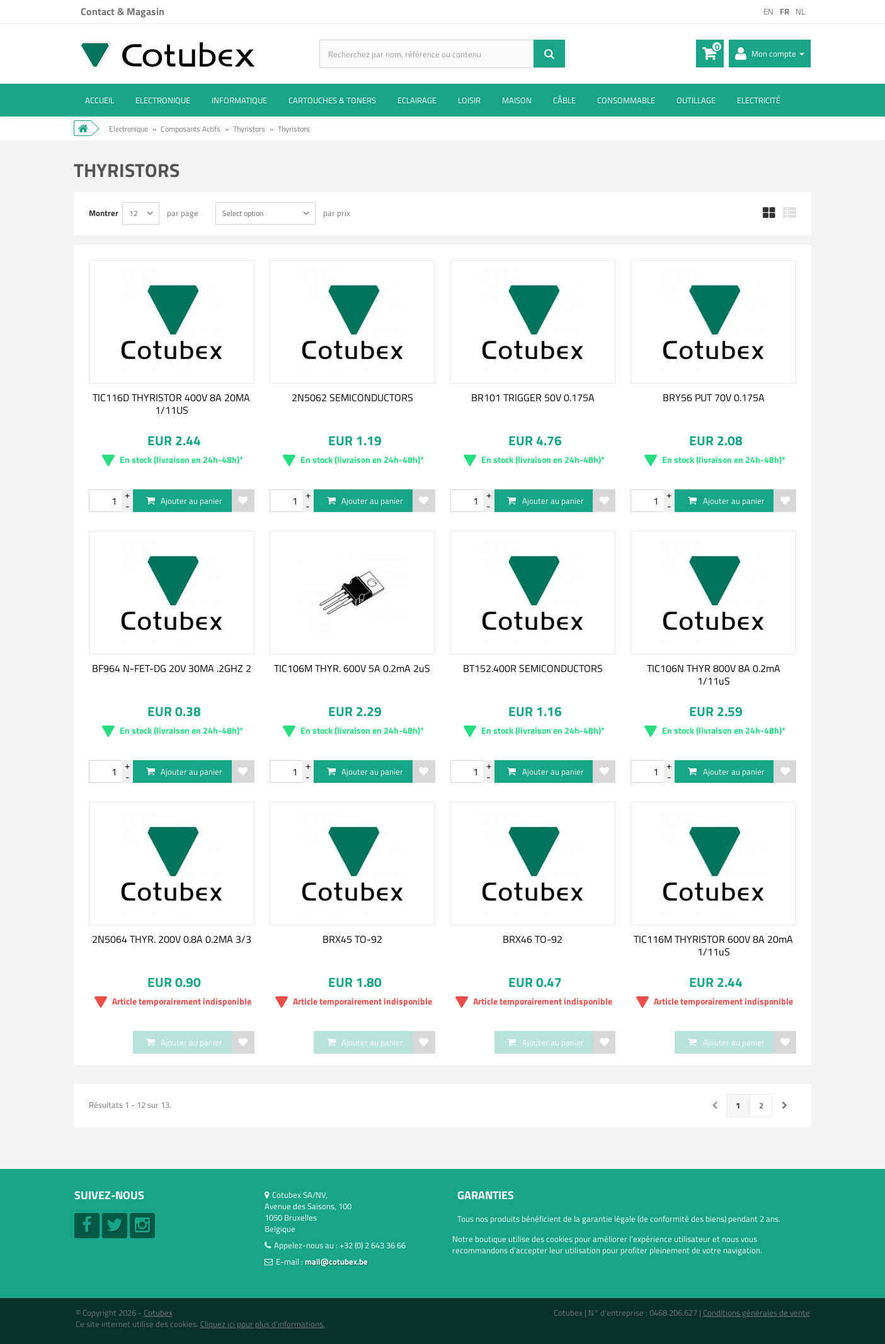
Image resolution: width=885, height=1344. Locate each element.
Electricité (758, 100)
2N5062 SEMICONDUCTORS (352, 397)
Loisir (469, 100)
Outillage (696, 100)
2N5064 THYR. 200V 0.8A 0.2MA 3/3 (171, 939)
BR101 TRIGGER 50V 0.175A (533, 397)
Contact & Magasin (122, 11)
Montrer (103, 213)
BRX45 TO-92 (352, 939)
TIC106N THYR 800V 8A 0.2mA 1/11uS (713, 674)
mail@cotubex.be (336, 1261)
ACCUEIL (99, 100)
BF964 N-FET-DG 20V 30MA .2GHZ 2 (171, 668)
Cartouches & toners (332, 100)
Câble (564, 100)
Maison (517, 100)
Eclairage (417, 100)
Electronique (162, 100)
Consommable (626, 100)
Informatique (239, 100)
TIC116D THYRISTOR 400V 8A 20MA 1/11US (171, 404)
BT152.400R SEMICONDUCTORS (533, 668)
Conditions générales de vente (756, 1312)
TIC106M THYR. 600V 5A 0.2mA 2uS (352, 668)
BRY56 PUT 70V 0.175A (714, 397)
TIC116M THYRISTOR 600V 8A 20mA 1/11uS (713, 945)
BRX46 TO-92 (532, 939)
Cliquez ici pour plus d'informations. (262, 1324)
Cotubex (158, 1312)
